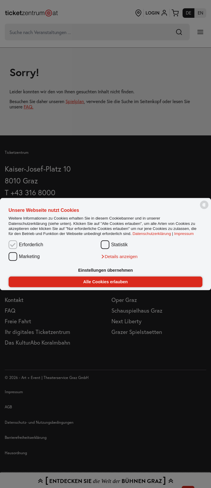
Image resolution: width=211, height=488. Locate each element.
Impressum (184, 234)
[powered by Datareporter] (204, 208)
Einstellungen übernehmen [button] (105, 270)
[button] (119, 257)
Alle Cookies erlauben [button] (105, 281)
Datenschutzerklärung (151, 234)
